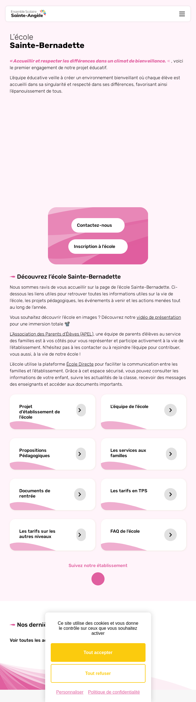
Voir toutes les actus (35, 640)
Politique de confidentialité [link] (114, 692)
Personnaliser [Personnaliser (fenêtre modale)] (69, 692)
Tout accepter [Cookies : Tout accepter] (98, 652)
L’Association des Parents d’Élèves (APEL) (51, 334)
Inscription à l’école (94, 246)
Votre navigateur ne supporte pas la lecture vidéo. (98, 157)
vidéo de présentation (159, 317)
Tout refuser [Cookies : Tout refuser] (98, 673)
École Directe (80, 364)
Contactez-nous (94, 225)
